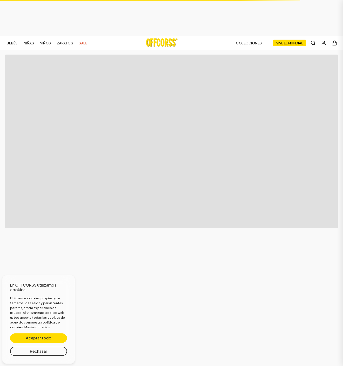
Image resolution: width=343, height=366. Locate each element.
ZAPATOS (65, 43)
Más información (37, 327)
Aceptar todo (38, 337)
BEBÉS (12, 43)
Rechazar (38, 351)
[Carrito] (334, 43)
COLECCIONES (249, 43)
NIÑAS (29, 43)
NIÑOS (45, 43)
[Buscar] (313, 43)
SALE (83, 43)
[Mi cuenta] (324, 43)
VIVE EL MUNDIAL (289, 43)
